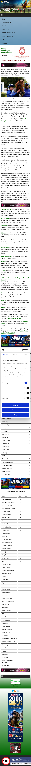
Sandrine (3, 300)
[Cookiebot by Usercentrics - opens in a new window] (22, 350)
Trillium (3, 270)
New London (5, 247)
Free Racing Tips (7, 36)
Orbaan (3, 233)
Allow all (15, 405)
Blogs (3, 39)
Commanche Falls (6, 209)
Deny (15, 414)
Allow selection (15, 410)
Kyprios (3, 293)
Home (3, 19)
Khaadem (4, 225)
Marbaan (3, 307)
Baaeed (3, 261)
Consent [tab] (5, 354)
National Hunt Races (8, 33)
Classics (4, 26)
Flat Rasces (5, 29)
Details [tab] (15, 354)
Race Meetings (6, 22)
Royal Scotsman (6, 256)
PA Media (27, 98)
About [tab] (25, 354)
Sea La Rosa (5, 218)
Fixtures (4, 43)
